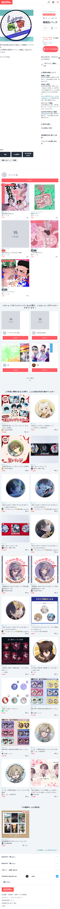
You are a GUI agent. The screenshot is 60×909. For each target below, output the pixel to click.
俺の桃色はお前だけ (8, 213)
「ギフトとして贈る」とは (50, 64)
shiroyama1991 (41, 333)
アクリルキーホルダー (37, 212)
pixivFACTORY (45, 113)
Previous (3, 25)
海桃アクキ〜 (35, 213)
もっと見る (30, 379)
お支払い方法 (47, 128)
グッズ (45, 11)
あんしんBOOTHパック (47, 96)
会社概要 (4, 894)
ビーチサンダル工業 (13, 333)
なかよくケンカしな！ (8, 291)
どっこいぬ (13, 175)
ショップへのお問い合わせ (49, 142)
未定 (38, 365)
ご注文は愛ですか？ (37, 252)
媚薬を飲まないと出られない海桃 (12, 252)
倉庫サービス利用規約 (21, 894)
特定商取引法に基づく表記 (49, 136)
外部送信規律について (8, 900)
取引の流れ (46, 124)
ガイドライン (5, 897)
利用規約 (10, 894)
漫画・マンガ (5, 212)
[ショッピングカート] (53, 2)
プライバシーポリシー (17, 897)
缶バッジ (53, 11)
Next (30, 25)
